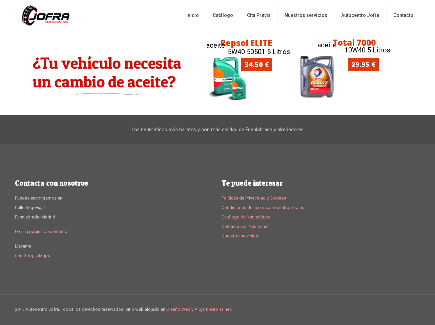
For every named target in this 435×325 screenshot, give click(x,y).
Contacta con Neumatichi (246, 226)
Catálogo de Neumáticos (246, 216)
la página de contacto (46, 231)
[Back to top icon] (413, 309)
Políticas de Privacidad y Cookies (254, 198)
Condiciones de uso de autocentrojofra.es (263, 207)
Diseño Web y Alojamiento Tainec (199, 309)
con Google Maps (32, 255)
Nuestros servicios (240, 235)
